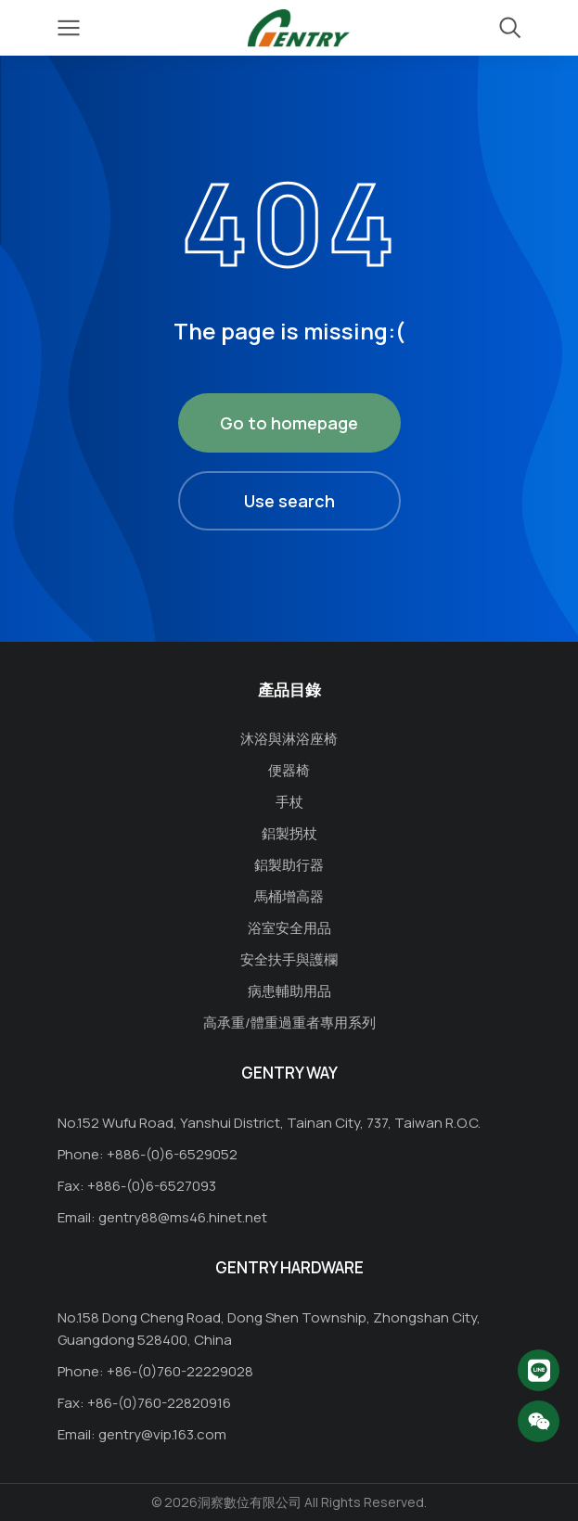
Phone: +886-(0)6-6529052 (148, 1154)
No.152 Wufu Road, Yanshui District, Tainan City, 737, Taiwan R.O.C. (269, 1122)
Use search (289, 501)
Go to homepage (289, 423)
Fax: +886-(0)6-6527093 (137, 1185)
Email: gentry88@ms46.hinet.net (162, 1217)
